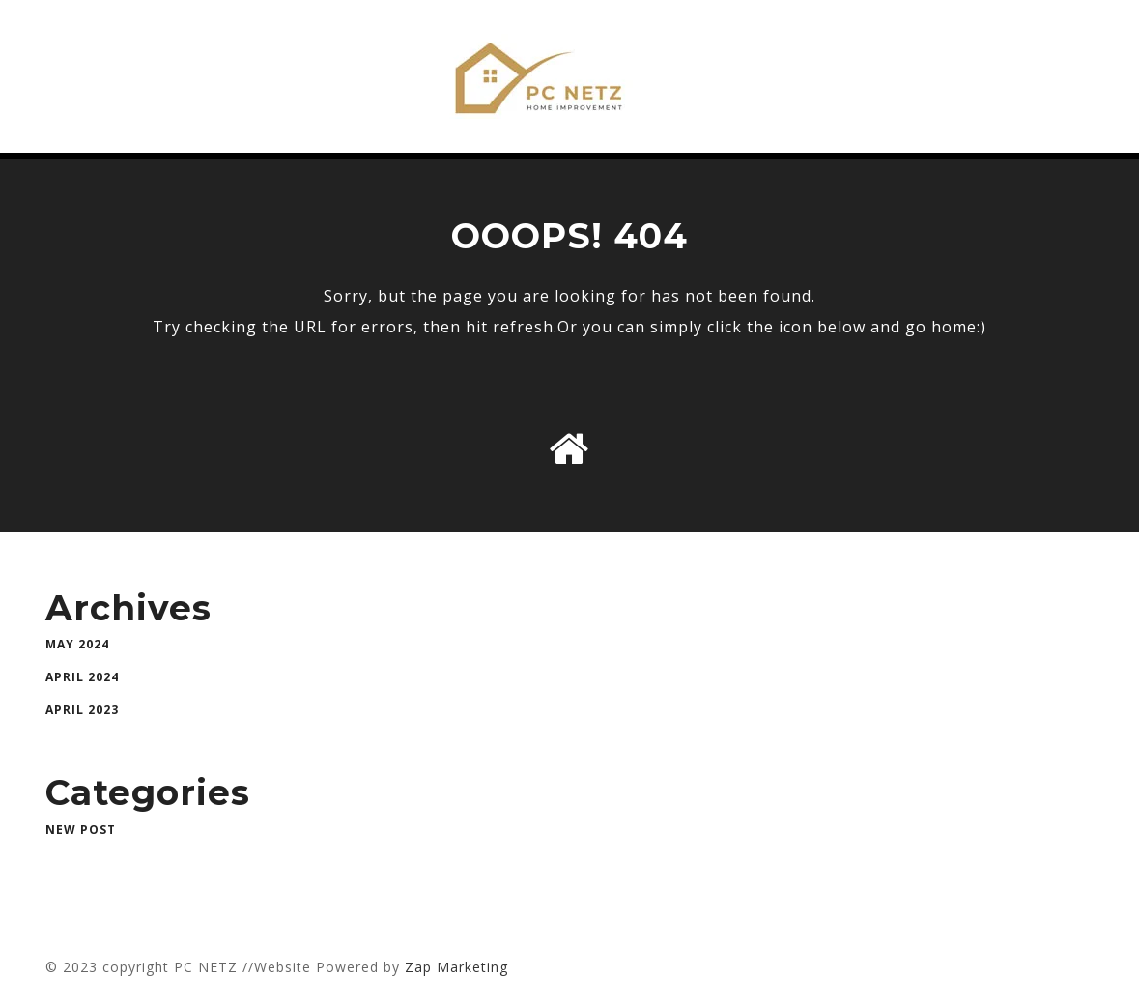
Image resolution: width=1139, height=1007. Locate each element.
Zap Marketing (456, 967)
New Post (80, 829)
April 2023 (82, 710)
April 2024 (82, 677)
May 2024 (77, 644)
